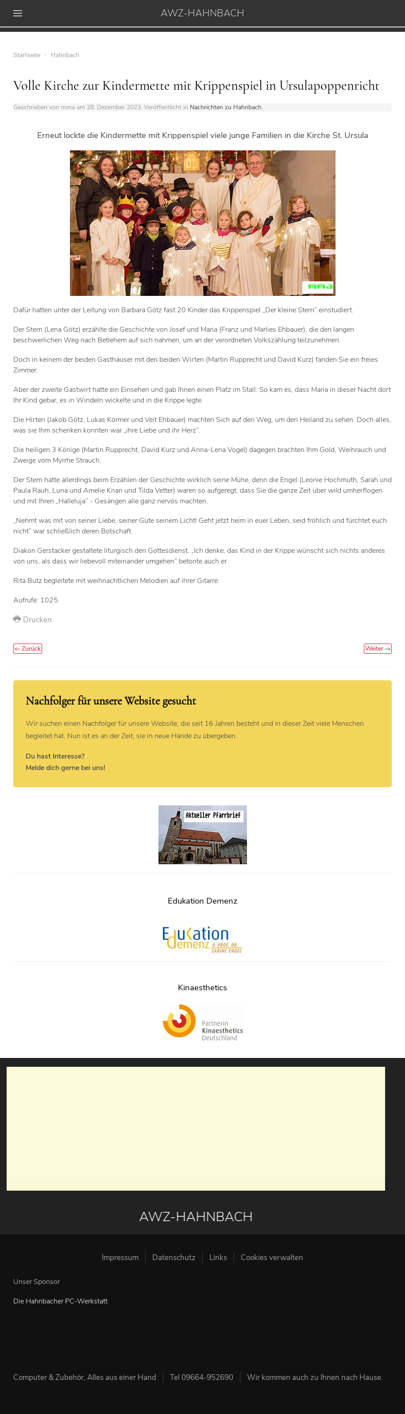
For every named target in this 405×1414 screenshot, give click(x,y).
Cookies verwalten (272, 1258)
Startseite (26, 55)
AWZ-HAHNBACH (202, 13)
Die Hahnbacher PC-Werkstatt (60, 1301)
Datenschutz (174, 1258)
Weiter (377, 648)
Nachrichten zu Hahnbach (226, 107)
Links (218, 1258)
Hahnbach (65, 55)
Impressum (120, 1258)
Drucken (32, 620)
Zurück (28, 648)
